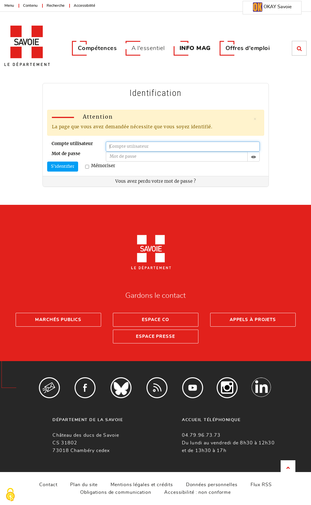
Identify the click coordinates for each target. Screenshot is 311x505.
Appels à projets (253, 320)
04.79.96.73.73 (201, 435)
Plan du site (84, 484)
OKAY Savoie (272, 7)
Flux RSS (261, 484)
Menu (9, 6)
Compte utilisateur (72, 144)
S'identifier (62, 167)
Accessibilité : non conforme (197, 492)
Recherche (56, 6)
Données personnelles (212, 484)
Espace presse (155, 336)
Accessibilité (84, 6)
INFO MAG (195, 48)
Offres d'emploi (248, 48)
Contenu (30, 6)
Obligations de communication (115, 492)
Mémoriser (100, 166)
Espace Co (155, 320)
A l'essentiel (148, 48)
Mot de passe (66, 154)
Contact (48, 484)
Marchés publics (58, 320)
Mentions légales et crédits (142, 484)
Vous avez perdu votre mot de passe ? (155, 181)
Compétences (97, 48)
